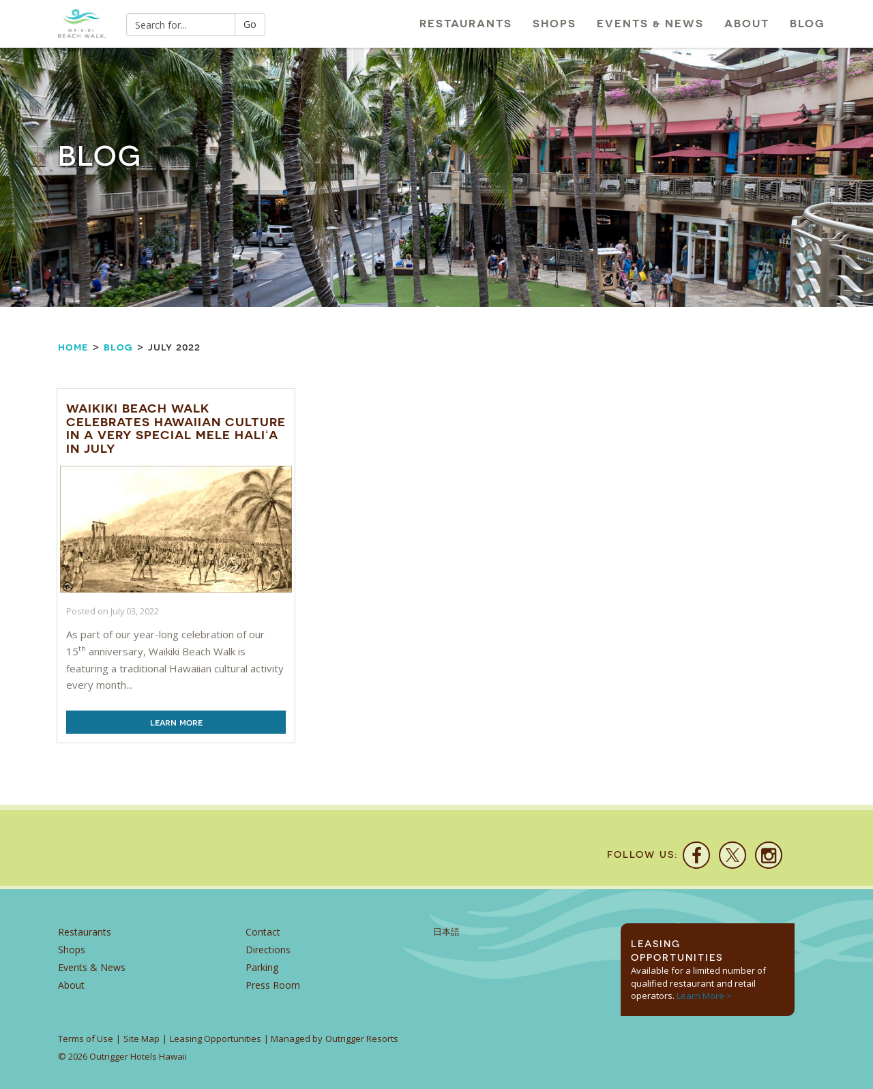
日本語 (446, 932)
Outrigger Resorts (361, 1038)
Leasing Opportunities (215, 1038)
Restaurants (465, 23)
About (746, 23)
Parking (262, 967)
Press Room (273, 985)
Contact (263, 931)
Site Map (141, 1038)
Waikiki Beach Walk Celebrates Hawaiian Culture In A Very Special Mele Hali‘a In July (176, 428)
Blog (807, 23)
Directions (268, 949)
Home (73, 346)
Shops (554, 23)
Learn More (176, 722)
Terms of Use (85, 1038)
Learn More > (704, 995)
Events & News (650, 23)
